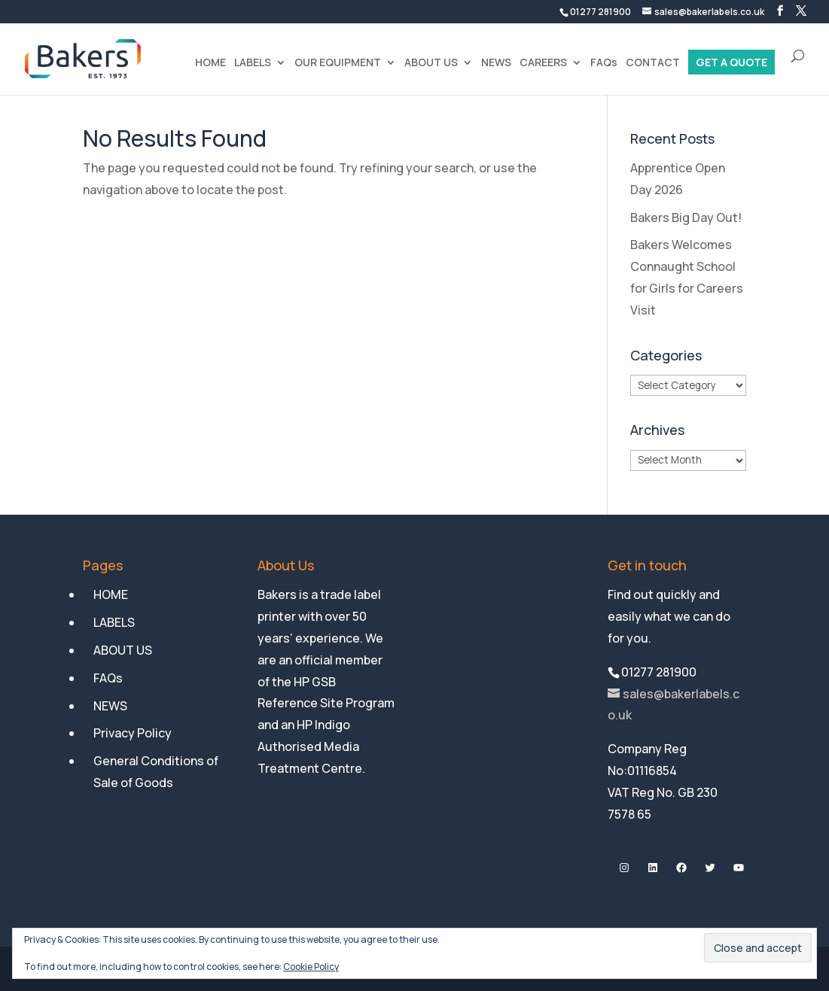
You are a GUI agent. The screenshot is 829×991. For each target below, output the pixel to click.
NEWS (496, 63)
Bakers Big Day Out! (686, 217)
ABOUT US (431, 63)
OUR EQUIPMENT (337, 63)
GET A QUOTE (731, 63)
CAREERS (543, 63)
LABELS (252, 63)
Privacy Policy (132, 733)
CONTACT (653, 63)
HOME (210, 63)
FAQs (603, 63)
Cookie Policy (311, 966)
